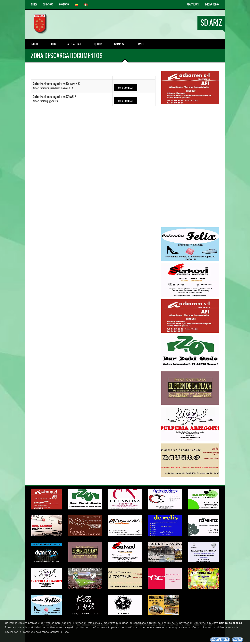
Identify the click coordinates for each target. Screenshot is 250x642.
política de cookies (230, 623)
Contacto (64, 4)
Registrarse (193, 4)
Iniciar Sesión (212, 4)
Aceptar (237, 639)
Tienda (34, 4)
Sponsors (48, 4)
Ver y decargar (125, 87)
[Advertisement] (190, 166)
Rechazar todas (220, 639)
